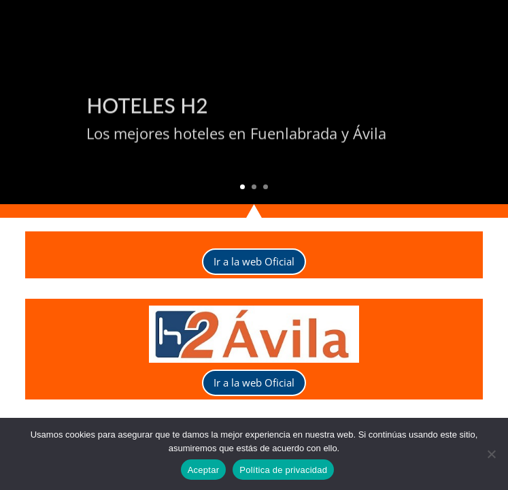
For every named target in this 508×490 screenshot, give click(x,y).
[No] (491, 454)
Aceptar (204, 470)
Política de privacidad (283, 470)
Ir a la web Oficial (254, 261)
